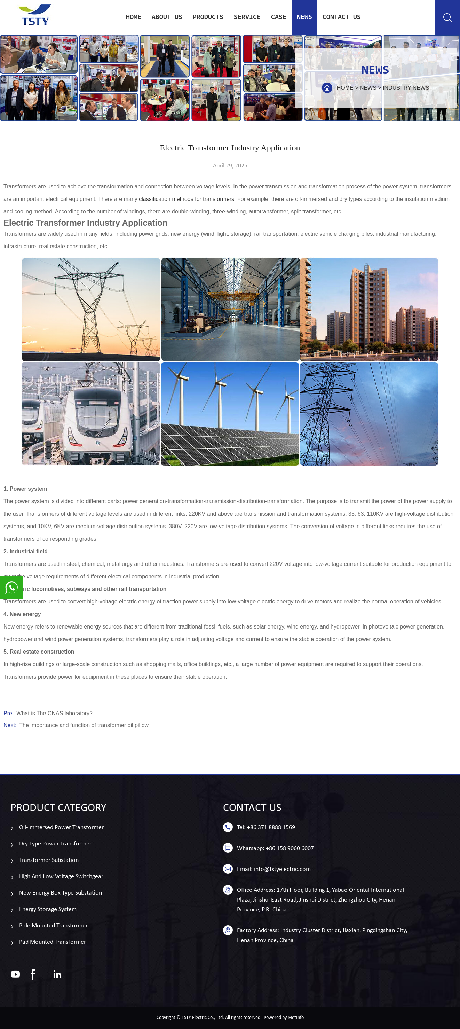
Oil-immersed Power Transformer (61, 827)
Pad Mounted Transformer (52, 942)
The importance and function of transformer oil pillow (84, 725)
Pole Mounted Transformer (53, 925)
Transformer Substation (49, 860)
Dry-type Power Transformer (55, 844)
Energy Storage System (48, 909)
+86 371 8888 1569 (271, 827)
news (304, 17)
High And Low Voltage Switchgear (61, 876)
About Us (167, 17)
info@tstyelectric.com (282, 869)
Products (208, 17)
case (278, 17)
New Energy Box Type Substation (60, 893)
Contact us (342, 17)
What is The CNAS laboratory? (54, 713)
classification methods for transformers (186, 199)
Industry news (406, 88)
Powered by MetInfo (284, 1017)
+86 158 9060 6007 (290, 848)
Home (133, 17)
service (247, 17)
